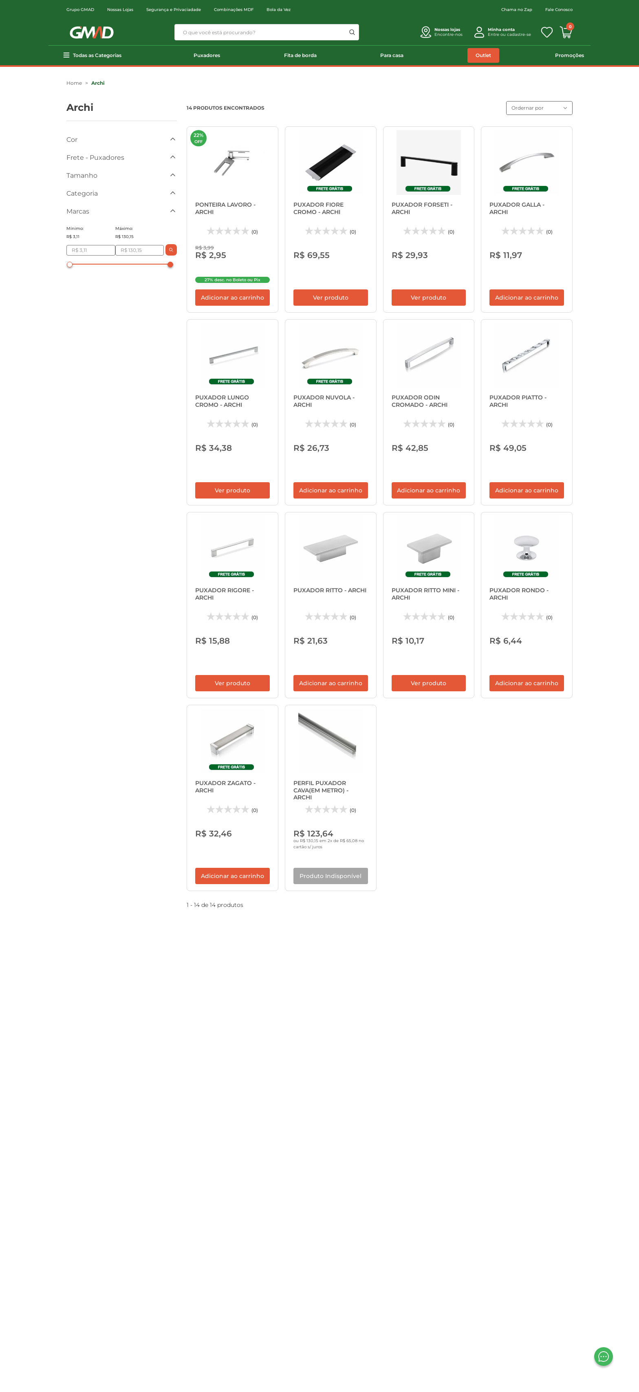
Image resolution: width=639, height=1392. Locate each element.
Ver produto (330, 278)
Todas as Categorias (97, 55)
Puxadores (207, 55)
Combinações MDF (233, 9)
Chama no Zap (516, 9)
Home (74, 83)
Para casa (391, 55)
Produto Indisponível (330, 801)
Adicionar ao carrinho (232, 278)
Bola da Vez (279, 9)
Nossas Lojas (120, 9)
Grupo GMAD (80, 9)
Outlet (483, 55)
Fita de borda (300, 55)
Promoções (569, 55)
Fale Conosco (559, 9)
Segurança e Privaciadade (173, 9)
